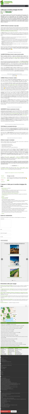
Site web (1, 236)
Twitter (1, 373)
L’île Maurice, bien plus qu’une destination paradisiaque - (9, 338)
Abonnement (3, 181)
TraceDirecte (10, 354)
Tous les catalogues (3, 378)
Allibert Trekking (11, 348)
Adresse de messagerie (3, 233)
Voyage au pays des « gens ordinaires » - (7, 331)
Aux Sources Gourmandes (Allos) (4, 385)
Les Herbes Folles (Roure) (3, 389)
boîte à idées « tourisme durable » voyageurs (12, 156)
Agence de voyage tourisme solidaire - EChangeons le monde (8, 404)
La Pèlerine (2, 352)
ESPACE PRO (14, 411)
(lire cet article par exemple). (14, 113)
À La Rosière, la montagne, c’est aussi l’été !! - (7, 340)
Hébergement (4, 7)
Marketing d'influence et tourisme (5, 405)
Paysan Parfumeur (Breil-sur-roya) (5, 379)
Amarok (17, 348)
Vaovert (26, 157)
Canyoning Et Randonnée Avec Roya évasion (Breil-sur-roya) (8, 382)
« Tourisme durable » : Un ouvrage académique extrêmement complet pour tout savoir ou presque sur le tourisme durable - (14, 337)
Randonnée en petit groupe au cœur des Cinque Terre (14, 277)
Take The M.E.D (2, 402)
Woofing (1, 397)
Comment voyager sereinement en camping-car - (8, 341)
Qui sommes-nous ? (3, 359)
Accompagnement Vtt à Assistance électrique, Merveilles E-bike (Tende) (10, 383)
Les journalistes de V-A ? (3, 360)
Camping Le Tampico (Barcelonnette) (5, 387)
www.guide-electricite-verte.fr (14, 84)
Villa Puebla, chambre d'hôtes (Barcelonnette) (6, 388)
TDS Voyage (10, 353)
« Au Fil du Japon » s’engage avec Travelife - (7, 329)
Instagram (1, 374)
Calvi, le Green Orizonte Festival (4, 406)
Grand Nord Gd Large (12, 351)
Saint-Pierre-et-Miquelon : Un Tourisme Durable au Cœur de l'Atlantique (10, 396)
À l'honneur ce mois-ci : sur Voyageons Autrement (8, 324)
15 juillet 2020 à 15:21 (5, 189)
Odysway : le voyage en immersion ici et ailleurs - (8, 333)
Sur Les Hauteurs (3, 353)
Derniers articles (3, 177)
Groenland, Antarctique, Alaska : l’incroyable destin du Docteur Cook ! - (10, 332)
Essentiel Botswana (11, 350)
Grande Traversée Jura (3, 395)
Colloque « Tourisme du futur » (4, 403)
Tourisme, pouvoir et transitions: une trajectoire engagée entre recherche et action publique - (13, 344)
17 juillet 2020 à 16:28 (5, 198)
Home (1, 7)
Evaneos (17, 350)
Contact (1, 366)
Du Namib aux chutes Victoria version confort (14, 254)
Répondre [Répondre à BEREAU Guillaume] (3, 196)
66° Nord (2, 348)
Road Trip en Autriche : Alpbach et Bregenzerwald (7, 398)
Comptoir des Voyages (12, 349)
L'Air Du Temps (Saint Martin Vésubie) (5, 380)
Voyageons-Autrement (20, 157)
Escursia (2, 350)
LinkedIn (1, 371)
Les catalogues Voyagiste (5, 347)
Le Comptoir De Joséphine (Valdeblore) (5, 381)
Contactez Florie (7, 169)
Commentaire (2, 218)
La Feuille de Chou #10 (3, 400)
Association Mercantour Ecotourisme (5, 394)
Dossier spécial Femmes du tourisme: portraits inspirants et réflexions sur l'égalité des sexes (13, 399)
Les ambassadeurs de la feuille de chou (5, 361)
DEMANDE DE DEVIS (4, 411)
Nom (1, 229)
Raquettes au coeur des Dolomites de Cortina (14, 266)
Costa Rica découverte (19, 349)
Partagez (2, 179)
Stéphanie (3, 197)
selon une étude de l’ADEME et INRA (23, 62)
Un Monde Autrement (19, 354)
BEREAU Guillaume (4, 188)
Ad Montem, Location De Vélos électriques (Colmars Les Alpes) (9, 386)
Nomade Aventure (18, 352)
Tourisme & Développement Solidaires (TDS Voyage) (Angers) (8, 384)
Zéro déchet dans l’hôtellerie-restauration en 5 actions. (9, 30)
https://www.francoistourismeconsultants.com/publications (10, 193)
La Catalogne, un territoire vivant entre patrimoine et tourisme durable (10, 393)
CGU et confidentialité (3, 367)
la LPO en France (24, 115)
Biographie (2, 175)
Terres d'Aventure (3, 354)
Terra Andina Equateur (19, 353)
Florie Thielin (3, 11)
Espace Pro (2, 358)
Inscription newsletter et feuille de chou (6, 365)
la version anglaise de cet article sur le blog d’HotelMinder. (16, 172)
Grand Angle (3, 351)
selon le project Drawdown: (16, 57)
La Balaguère (17, 351)
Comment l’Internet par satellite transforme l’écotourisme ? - (9, 335)
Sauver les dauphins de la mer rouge (5, 401)
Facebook (1, 372)
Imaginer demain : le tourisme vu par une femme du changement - (10, 345)
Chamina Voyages (3, 349)
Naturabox (10, 352)
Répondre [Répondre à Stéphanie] (3, 213)
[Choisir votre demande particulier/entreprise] (10, 411)
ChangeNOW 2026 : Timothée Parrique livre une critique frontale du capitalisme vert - (12, 325)
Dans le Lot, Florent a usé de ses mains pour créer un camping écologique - (11, 328)
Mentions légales (2, 368)
